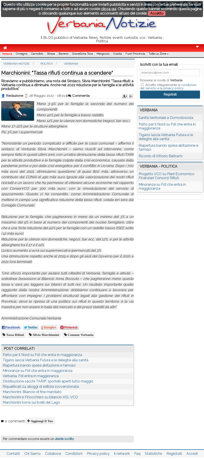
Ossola (117, 53)
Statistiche (153, 454)
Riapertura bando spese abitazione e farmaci (39, 365)
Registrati (174, 454)
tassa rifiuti (14, 334)
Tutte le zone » (159, 53)
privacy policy (173, 88)
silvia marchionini (45, 334)
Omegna (21, 53)
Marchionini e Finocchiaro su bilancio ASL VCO (40, 397)
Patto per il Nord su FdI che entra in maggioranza (42, 355)
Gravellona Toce (82, 53)
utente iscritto (64, 439)
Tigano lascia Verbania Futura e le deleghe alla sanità (45, 360)
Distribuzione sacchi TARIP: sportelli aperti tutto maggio (48, 381)
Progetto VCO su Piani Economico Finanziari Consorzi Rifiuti (166, 176)
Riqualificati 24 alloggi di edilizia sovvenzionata (41, 386)
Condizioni (73, 454)
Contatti (13, 454)
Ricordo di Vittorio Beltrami (160, 156)
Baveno (63, 53)
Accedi (192, 454)
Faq (137, 454)
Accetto (156, 13)
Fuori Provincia (135, 53)
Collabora (53, 454)
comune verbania (80, 334)
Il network (122, 454)
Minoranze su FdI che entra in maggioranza (37, 371)
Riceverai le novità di (161, 80)
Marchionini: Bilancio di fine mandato (32, 392)
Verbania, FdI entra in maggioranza (31, 376)
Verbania (7, 53)
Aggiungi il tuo (41, 421)
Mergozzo (103, 53)
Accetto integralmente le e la (168, 86)
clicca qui (108, 9)
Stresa (51, 53)
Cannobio (37, 53)
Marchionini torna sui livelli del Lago (31, 402)
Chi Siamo (32, 454)
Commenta (79, 96)
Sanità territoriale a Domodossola (166, 118)
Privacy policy (98, 454)
